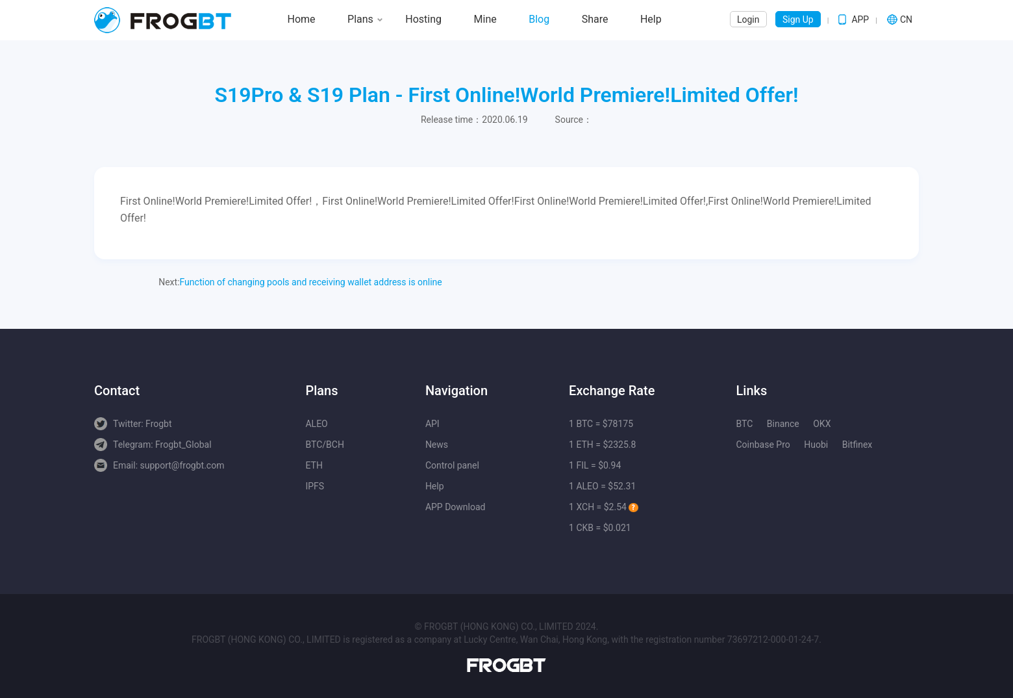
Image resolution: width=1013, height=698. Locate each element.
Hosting (423, 19)
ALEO (316, 424)
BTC (744, 424)
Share (595, 19)
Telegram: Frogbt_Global (162, 444)
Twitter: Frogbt (142, 424)
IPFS (314, 486)
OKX (822, 424)
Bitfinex (857, 444)
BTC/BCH (324, 444)
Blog (539, 19)
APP (860, 19)
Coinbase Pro (763, 444)
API (432, 424)
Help (651, 19)
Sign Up (798, 19)
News (436, 444)
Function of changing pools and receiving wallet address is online (311, 282)
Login (748, 19)
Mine (485, 19)
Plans (360, 19)
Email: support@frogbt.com (168, 465)
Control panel (452, 465)
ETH (313, 465)
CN (906, 19)
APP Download (455, 507)
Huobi (816, 444)
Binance (783, 424)
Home (302, 19)
